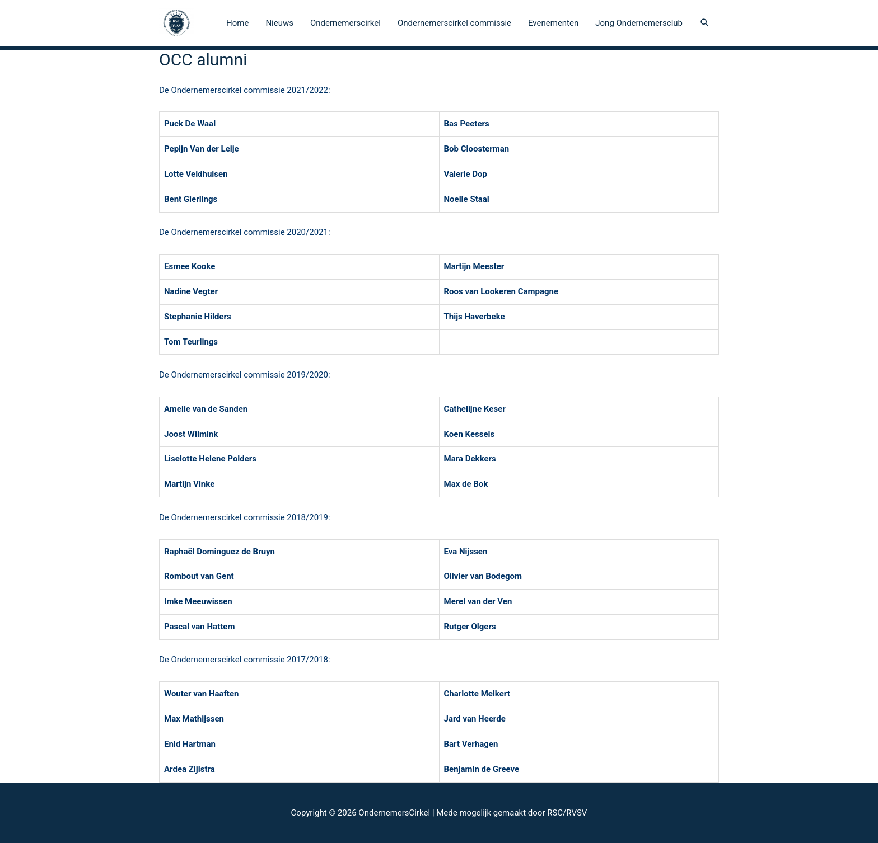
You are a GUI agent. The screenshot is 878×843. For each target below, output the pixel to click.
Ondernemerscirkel (345, 23)
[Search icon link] (705, 23)
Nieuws (279, 23)
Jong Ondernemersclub (639, 23)
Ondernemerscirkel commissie (454, 23)
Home (237, 23)
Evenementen (553, 23)
